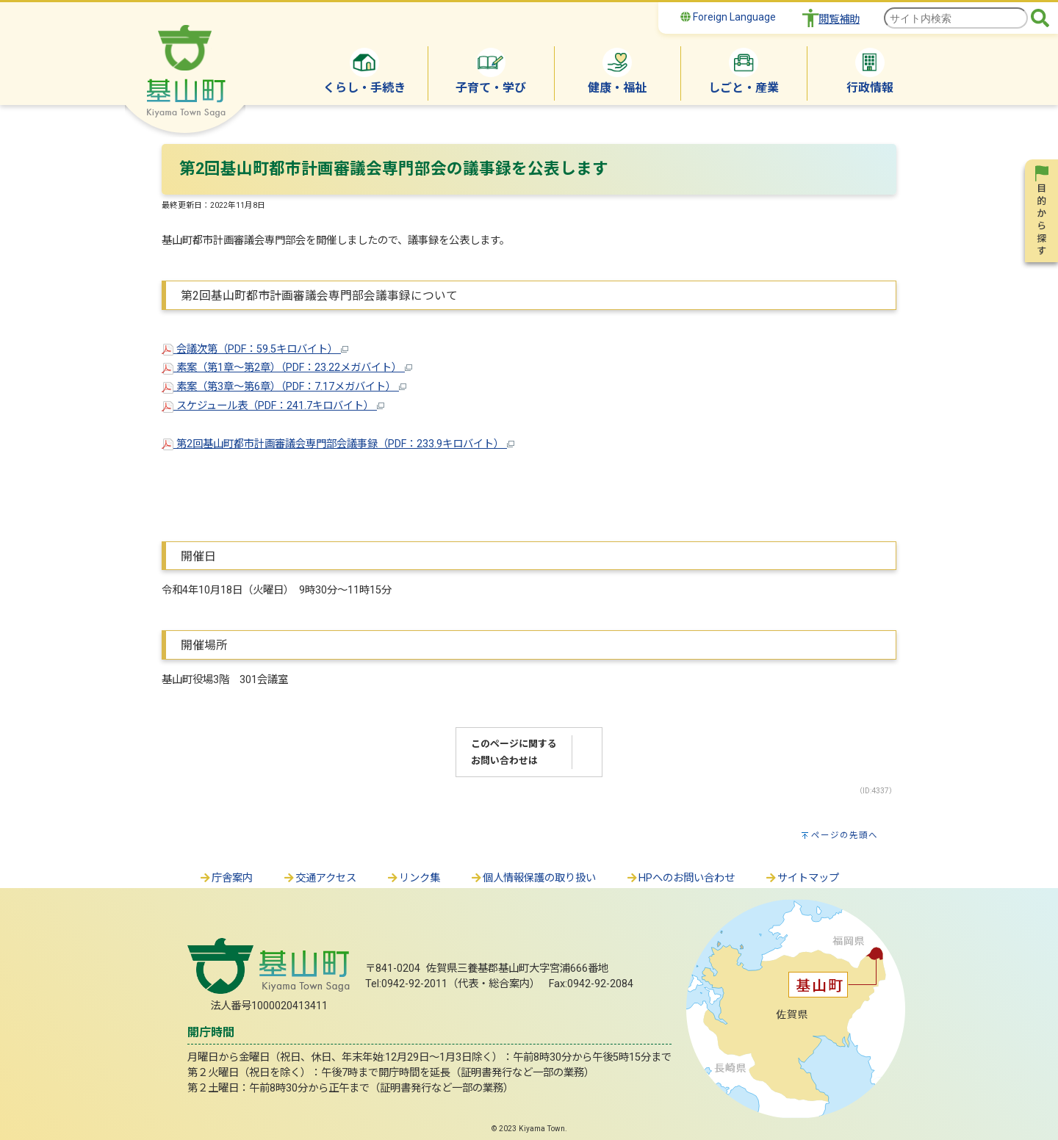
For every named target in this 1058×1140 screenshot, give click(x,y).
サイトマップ (801, 878)
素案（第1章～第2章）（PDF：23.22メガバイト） (287, 367)
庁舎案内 (225, 878)
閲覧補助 (839, 19)
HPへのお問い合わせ (680, 878)
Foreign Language (728, 17)
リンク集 (413, 878)
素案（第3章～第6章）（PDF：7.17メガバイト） (284, 386)
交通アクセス (319, 878)
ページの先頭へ (844, 835)
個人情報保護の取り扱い (532, 878)
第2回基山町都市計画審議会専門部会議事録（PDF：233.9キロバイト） (338, 444)
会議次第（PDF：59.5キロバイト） (255, 349)
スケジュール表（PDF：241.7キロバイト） (273, 406)
